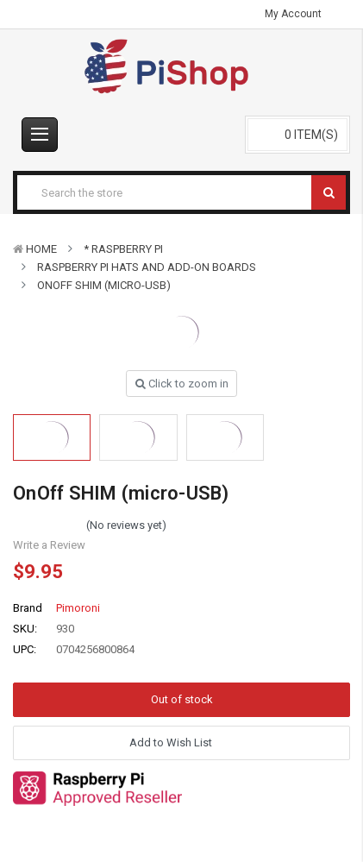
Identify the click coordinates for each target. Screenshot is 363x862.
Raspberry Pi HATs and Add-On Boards (146, 267)
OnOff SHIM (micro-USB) (104, 285)
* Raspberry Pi (123, 248)
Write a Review (49, 544)
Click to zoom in (181, 383)
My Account (299, 14)
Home (41, 248)
